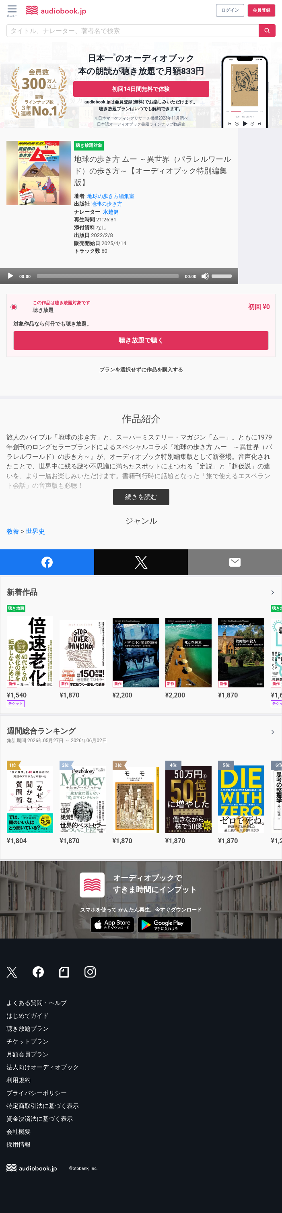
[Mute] (205, 276)
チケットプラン (27, 1041)
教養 (12, 531)
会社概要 (18, 1131)
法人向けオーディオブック (42, 1067)
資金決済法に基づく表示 (39, 1118)
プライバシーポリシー (36, 1093)
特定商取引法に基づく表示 (42, 1106)
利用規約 (18, 1080)
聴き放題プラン (27, 1028)
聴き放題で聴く (141, 340)
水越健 (111, 212)
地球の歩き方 (106, 204)
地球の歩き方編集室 (110, 196)
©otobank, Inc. (83, 1169)
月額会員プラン (27, 1054)
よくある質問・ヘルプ (36, 1003)
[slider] (108, 276)
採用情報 (18, 1144)
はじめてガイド (27, 1015)
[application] (119, 276)
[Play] (10, 276)
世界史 (35, 531)
